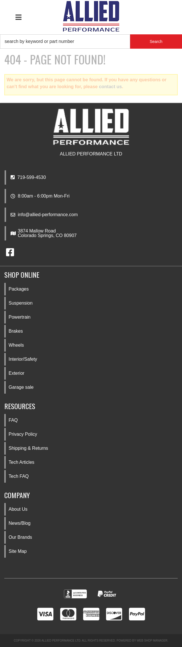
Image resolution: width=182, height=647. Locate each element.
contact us (110, 86)
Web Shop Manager (152, 640)
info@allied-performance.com (48, 214)
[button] (91, 41)
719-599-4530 (28, 177)
